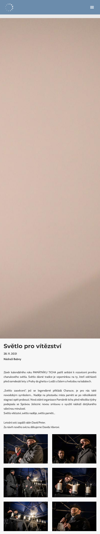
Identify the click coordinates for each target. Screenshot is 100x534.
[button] (92, 7)
